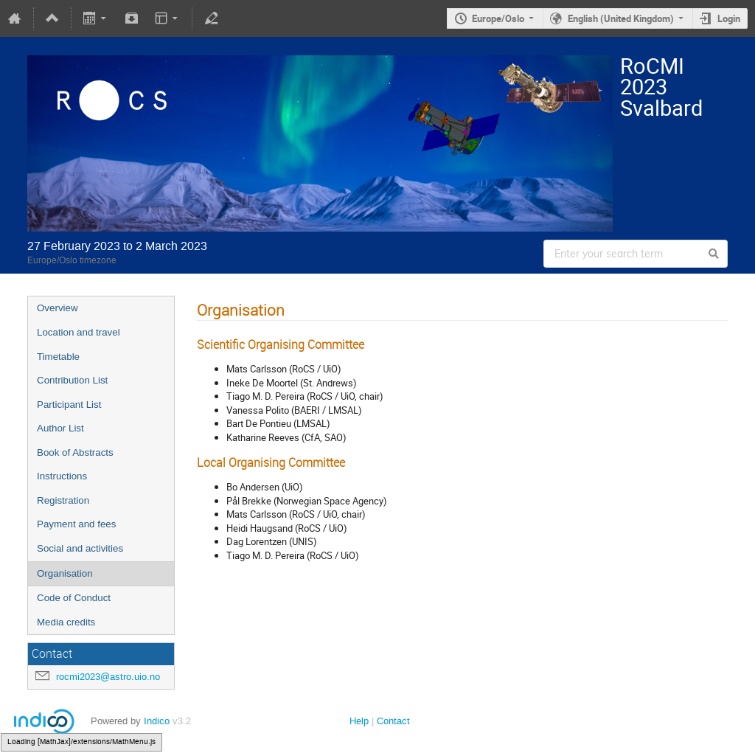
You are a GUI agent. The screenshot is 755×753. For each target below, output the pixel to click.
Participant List (69, 404)
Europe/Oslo (498, 18)
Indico (157, 721)
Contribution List (72, 380)
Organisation (65, 573)
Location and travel (78, 332)
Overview (57, 307)
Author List (60, 428)
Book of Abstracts (75, 452)
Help (359, 721)
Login (728, 18)
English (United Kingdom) (621, 18)
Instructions (62, 476)
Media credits (66, 622)
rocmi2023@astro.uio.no (108, 676)
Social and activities (80, 548)
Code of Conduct (74, 597)
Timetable (58, 356)
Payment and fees (76, 524)
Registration (63, 500)
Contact (393, 721)
